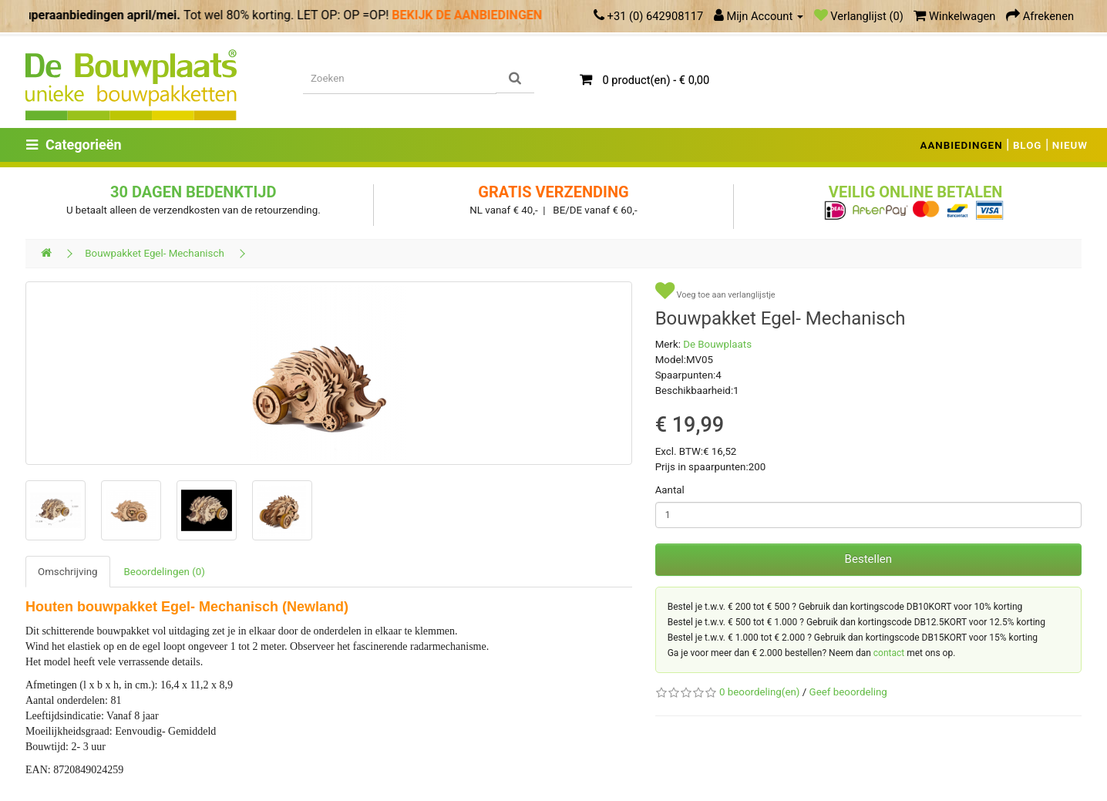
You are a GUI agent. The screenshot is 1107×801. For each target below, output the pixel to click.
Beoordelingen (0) (164, 571)
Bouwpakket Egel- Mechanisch (154, 253)
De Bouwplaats (717, 344)
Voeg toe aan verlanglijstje (715, 291)
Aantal (670, 490)
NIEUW (1070, 145)
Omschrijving (68, 571)
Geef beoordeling (848, 692)
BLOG (1027, 145)
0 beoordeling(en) (759, 692)
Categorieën (74, 144)
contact (888, 653)
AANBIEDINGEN (961, 145)
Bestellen (868, 559)
